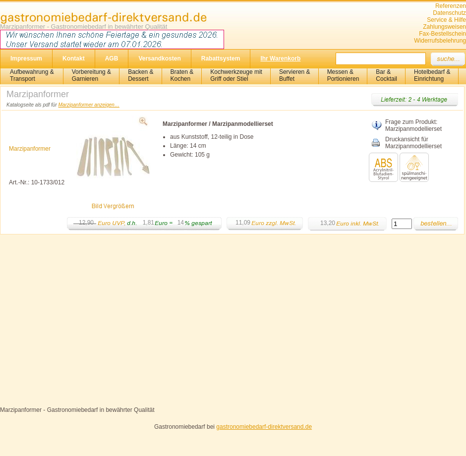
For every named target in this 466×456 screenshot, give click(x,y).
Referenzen (450, 5)
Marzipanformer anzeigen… (88, 105)
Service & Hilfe (446, 19)
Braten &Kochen (182, 75)
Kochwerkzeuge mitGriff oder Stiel (236, 75)
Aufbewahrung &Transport (32, 75)
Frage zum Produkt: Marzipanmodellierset (413, 125)
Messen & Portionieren (343, 75)
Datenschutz (449, 12)
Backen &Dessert (140, 75)
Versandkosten (159, 58)
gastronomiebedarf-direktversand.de (264, 426)
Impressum (26, 58)
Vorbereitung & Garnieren (91, 75)
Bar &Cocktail (386, 75)
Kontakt (73, 58)
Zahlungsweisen (444, 26)
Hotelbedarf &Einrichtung (432, 75)
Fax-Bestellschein (442, 33)
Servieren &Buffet (294, 75)
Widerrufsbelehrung (440, 40)
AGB (111, 58)
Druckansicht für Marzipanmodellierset (413, 143)
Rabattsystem (220, 58)
